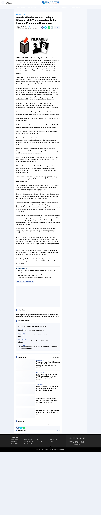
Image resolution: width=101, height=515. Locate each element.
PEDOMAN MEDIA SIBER (79, 441)
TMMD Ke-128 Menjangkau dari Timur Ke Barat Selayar (32, 326)
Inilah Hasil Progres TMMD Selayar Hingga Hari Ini (31, 330)
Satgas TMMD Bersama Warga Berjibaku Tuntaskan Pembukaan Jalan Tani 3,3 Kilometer (46, 400)
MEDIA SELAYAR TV (77, 7)
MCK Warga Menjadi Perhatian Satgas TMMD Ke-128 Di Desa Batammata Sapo (37, 335)
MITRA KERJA (77, 444)
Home (17, 14)
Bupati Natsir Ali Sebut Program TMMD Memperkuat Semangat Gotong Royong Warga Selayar (46, 376)
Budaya (38, 439)
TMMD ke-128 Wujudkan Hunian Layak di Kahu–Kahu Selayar (34, 277)
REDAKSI (71, 441)
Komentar (57, 27)
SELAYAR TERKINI (32, 7)
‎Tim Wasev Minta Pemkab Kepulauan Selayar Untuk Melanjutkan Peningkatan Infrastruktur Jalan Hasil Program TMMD (48, 364)
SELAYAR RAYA (65, 7)
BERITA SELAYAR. (28, 439)
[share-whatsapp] (49, 27)
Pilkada (51, 441)
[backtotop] (50, 447)
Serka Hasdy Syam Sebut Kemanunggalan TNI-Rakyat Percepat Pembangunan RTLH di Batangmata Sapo (38, 347)
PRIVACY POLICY (80, 442)
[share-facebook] (42, 27)
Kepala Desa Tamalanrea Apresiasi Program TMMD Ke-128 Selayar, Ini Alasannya (36, 341)
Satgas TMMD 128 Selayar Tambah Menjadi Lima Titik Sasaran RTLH (47, 411)
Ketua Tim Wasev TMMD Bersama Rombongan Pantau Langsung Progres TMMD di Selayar (47, 388)
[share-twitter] (45, 27)
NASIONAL (39, 441)
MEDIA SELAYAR (21, 7)
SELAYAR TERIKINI (28, 443)
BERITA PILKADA (54, 7)
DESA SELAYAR (44, 7)
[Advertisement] (38, 296)
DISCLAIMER (73, 442)
